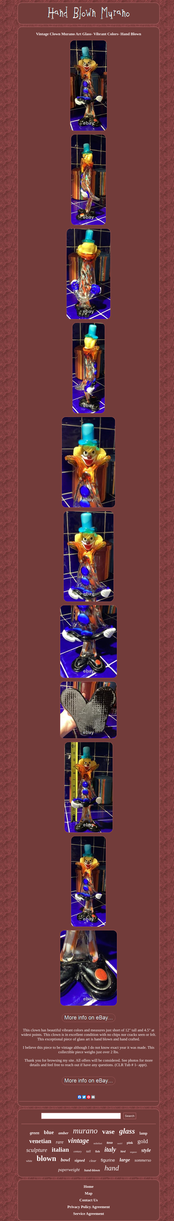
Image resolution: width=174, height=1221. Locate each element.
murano (85, 1130)
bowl (65, 1160)
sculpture (36, 1150)
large (124, 1160)
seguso (133, 1152)
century (77, 1151)
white (29, 1161)
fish (97, 1151)
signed (80, 1160)
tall (88, 1151)
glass (127, 1131)
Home (88, 1186)
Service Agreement (88, 1214)
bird (123, 1151)
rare (59, 1141)
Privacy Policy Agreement (88, 1207)
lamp (143, 1133)
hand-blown (92, 1170)
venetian (40, 1141)
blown (46, 1158)
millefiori (98, 1143)
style (146, 1150)
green (34, 1133)
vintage (78, 1140)
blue (49, 1132)
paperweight (69, 1169)
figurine (108, 1160)
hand (111, 1168)
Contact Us (89, 1200)
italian (60, 1149)
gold (143, 1141)
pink (130, 1142)
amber (63, 1133)
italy (110, 1149)
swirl (119, 1143)
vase (108, 1131)
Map (88, 1193)
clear (92, 1161)
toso (110, 1142)
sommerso (143, 1160)
